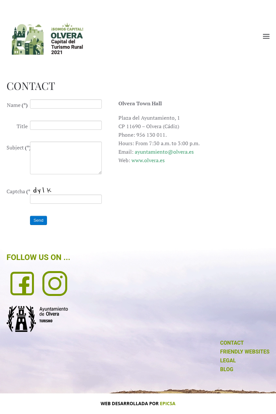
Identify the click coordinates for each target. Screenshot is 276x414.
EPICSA (168, 403)
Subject (17, 147)
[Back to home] (47, 38)
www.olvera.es (148, 160)
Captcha (17, 191)
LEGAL (228, 360)
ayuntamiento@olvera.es (164, 151)
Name (17, 105)
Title (22, 126)
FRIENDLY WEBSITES (244, 352)
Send (38, 220)
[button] (266, 36)
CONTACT (232, 343)
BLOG (226, 369)
